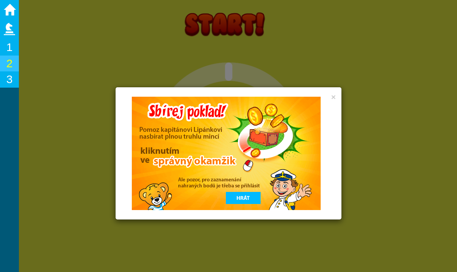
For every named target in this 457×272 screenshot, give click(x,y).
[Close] (333, 97)
